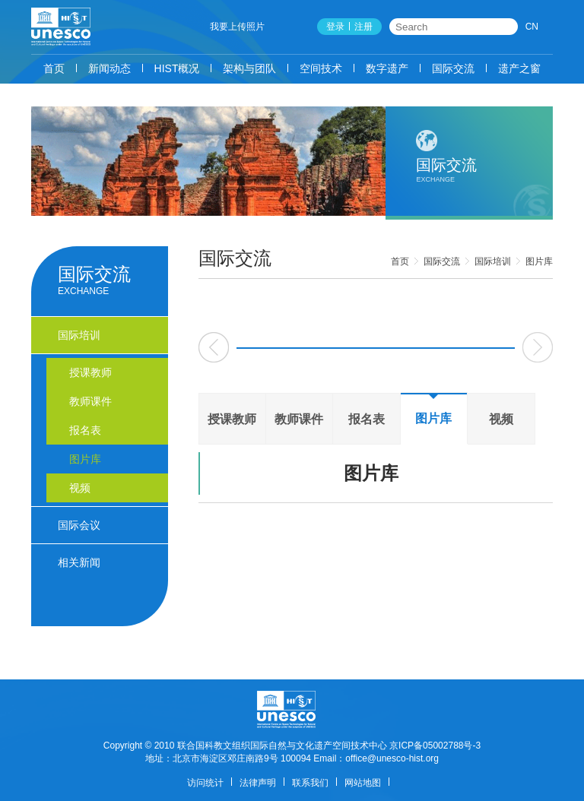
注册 (363, 26)
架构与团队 (249, 68)
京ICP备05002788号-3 (435, 745)
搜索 (507, 27)
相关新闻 (79, 562)
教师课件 (299, 419)
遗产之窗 (519, 68)
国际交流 (453, 68)
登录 (335, 26)
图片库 (539, 261)
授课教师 (232, 419)
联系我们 (310, 782)
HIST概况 (177, 68)
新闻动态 (109, 68)
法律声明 (258, 782)
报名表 (366, 419)
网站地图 (362, 782)
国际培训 (492, 261)
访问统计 (205, 782)
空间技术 (321, 68)
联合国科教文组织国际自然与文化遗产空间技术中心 (282, 745)
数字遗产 (387, 68)
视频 (501, 419)
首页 (54, 68)
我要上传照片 (237, 26)
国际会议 (79, 525)
